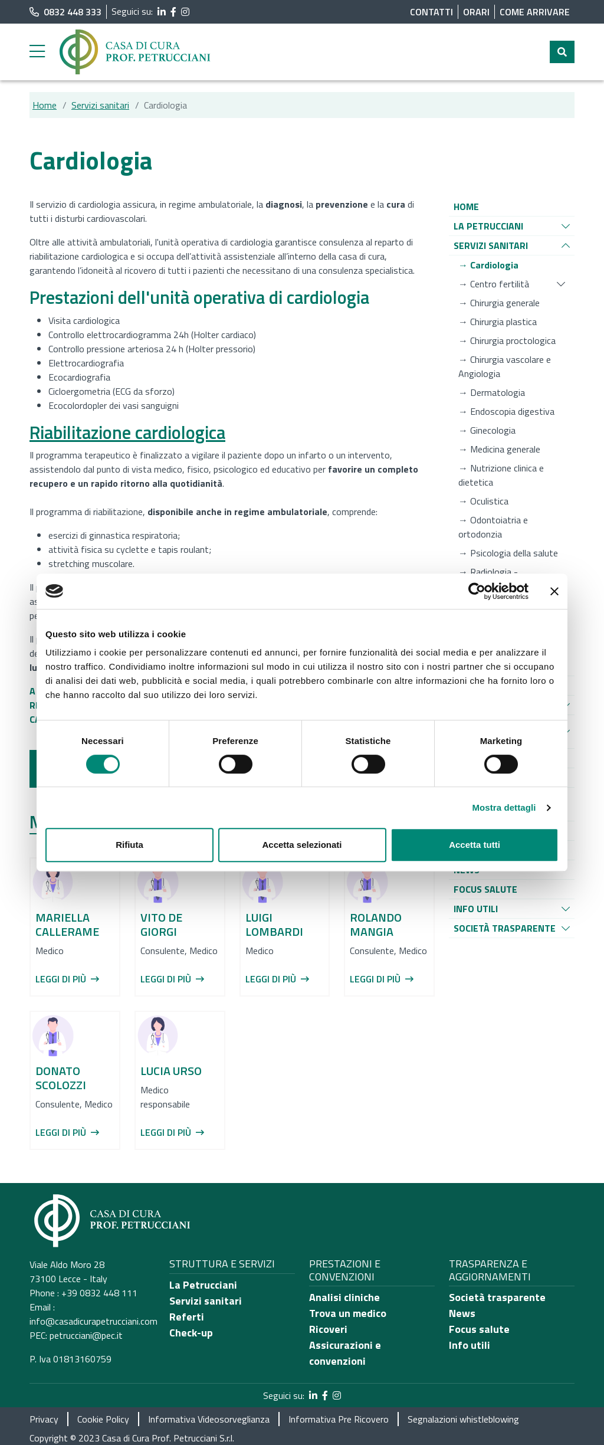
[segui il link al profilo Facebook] (173, 12)
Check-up (191, 1333)
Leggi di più (67, 979)
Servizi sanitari (100, 105)
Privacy (43, 1419)
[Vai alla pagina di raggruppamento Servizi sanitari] (491, 245)
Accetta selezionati (302, 845)
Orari (476, 12)
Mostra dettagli (504, 807)
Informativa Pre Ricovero (338, 1419)
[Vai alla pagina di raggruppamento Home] (466, 206)
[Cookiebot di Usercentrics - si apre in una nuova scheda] (476, 591)
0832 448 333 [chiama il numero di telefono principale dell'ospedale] (65, 12)
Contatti (431, 12)
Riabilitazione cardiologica (127, 432)
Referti (186, 1317)
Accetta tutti (474, 845)
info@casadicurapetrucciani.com (93, 1321)
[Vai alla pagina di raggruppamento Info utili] (476, 909)
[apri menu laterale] (37, 54)
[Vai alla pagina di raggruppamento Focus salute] (485, 889)
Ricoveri (328, 1329)
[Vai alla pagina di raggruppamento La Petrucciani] (488, 226)
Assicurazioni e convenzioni (345, 1353)
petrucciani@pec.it (86, 1335)
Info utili (469, 1345)
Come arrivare (535, 12)
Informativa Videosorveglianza (209, 1419)
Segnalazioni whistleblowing (463, 1419)
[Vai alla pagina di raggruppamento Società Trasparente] (505, 928)
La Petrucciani (203, 1285)
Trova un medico (347, 1313)
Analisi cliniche (344, 1297)
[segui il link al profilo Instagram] (185, 12)
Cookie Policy (103, 1419)
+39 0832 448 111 (99, 1293)
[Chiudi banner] (554, 591)
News (462, 1313)
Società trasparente (497, 1297)
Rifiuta (129, 845)
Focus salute (479, 1329)
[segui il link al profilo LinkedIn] (161, 12)
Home (44, 105)
